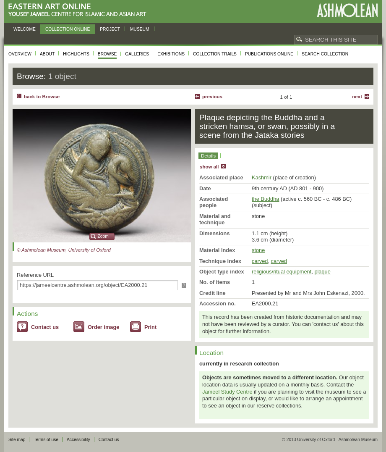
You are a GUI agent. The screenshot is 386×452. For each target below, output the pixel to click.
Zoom (103, 236)
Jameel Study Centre (227, 392)
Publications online (269, 54)
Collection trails (215, 54)
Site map (16, 439)
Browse (107, 54)
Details (208, 155)
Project (110, 29)
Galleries (137, 54)
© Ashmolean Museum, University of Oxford (64, 249)
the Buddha (265, 199)
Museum (139, 29)
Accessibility (78, 439)
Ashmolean (347, 10)
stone (258, 250)
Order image (103, 327)
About (47, 54)
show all (209, 166)
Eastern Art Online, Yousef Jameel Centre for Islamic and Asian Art (79, 10)
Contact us (45, 327)
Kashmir (261, 177)
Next (357, 96)
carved (260, 261)
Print (150, 327)
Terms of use (46, 439)
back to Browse (42, 96)
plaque (322, 271)
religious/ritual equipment (281, 271)
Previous (212, 96)
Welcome (24, 29)
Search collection (325, 54)
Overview (19, 54)
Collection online (67, 29)
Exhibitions (171, 54)
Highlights (76, 54)
